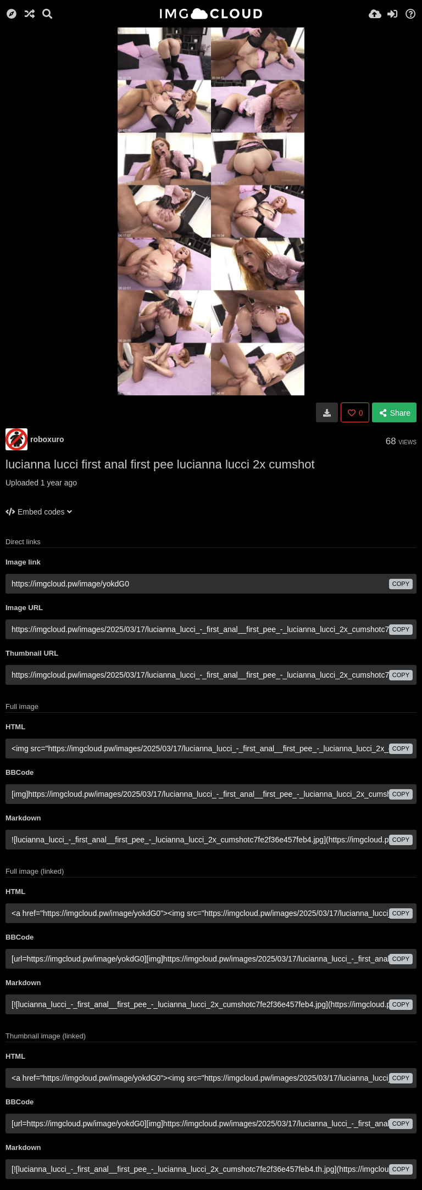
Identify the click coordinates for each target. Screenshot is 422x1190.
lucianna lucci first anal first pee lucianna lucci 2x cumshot (160, 464)
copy (400, 583)
